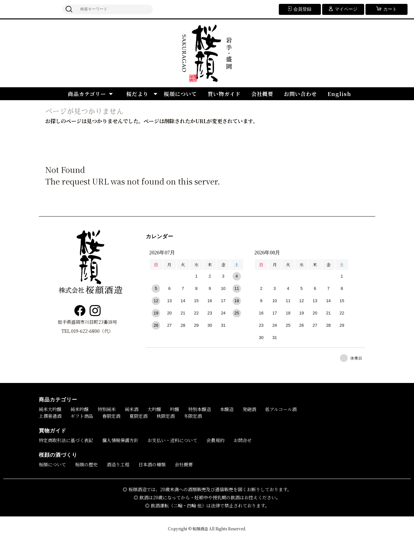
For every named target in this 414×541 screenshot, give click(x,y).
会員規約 (215, 440)
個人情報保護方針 (120, 440)
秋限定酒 (166, 416)
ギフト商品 (82, 416)
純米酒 (131, 409)
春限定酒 (111, 416)
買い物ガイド (224, 94)
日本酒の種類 (152, 464)
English (339, 94)
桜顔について (180, 94)
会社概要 (262, 94)
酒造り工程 (118, 464)
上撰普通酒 (50, 416)
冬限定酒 (193, 416)
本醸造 (227, 409)
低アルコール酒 (281, 409)
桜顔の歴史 (86, 464)
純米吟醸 (80, 409)
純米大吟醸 (50, 409)
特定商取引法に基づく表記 (66, 440)
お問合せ (243, 440)
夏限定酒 (138, 416)
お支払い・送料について (172, 440)
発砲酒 (249, 409)
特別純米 (107, 409)
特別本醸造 (199, 409)
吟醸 (174, 409)
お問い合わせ (300, 94)
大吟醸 (154, 409)
